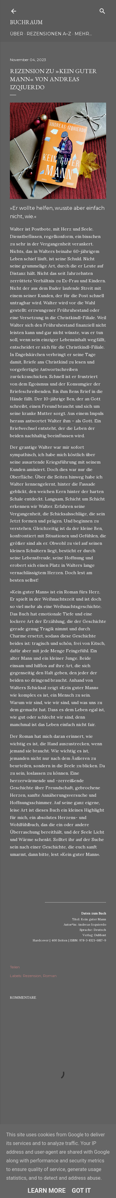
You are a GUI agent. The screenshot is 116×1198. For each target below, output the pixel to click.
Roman (50, 975)
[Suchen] (102, 10)
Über (16, 34)
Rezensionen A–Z (49, 34)
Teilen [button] (15, 967)
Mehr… (83, 34)
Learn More (47, 1190)
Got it (81, 1190)
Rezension (32, 975)
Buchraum (26, 22)
